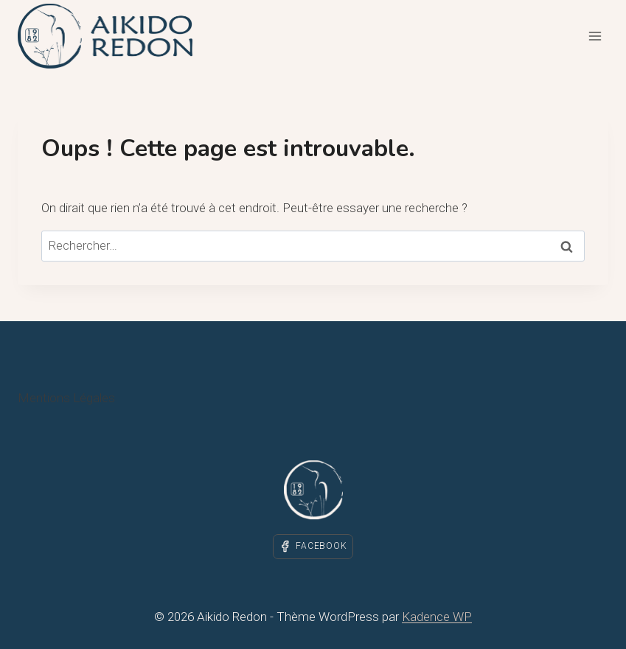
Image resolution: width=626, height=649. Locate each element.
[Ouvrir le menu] (594, 35)
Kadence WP (437, 616)
